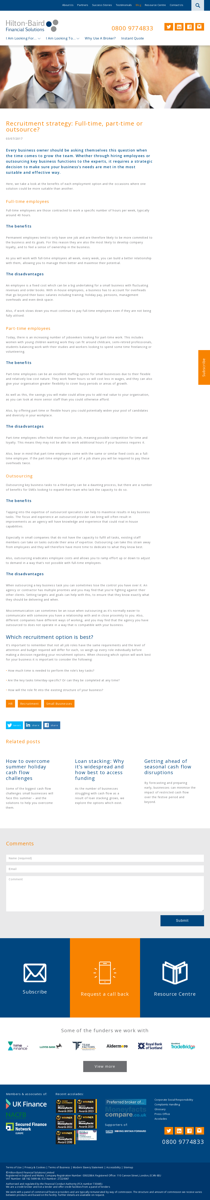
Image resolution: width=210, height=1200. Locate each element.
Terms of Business (59, 1167)
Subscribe (203, 367)
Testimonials (124, 5)
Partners (82, 5)
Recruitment (29, 704)
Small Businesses (59, 704)
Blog (138, 5)
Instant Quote (132, 38)
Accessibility (113, 1167)
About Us (68, 5)
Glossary (160, 1109)
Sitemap (128, 1167)
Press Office (162, 1114)
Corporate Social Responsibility (174, 1099)
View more (105, 1066)
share (35, 725)
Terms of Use (14, 1167)
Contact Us (176, 5)
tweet (17, 725)
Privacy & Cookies (35, 1167)
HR (10, 704)
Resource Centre (155, 5)
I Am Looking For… (21, 38)
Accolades (161, 1118)
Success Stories (102, 5)
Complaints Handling (167, 1104)
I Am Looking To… (60, 38)
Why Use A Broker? (100, 38)
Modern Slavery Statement (88, 1167)
